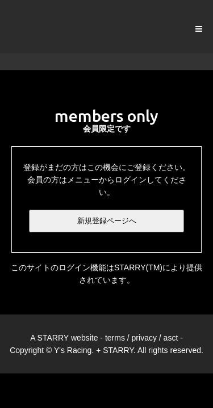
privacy (144, 337)
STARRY (53, 337)
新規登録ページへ (106, 220)
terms (115, 337)
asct (171, 337)
